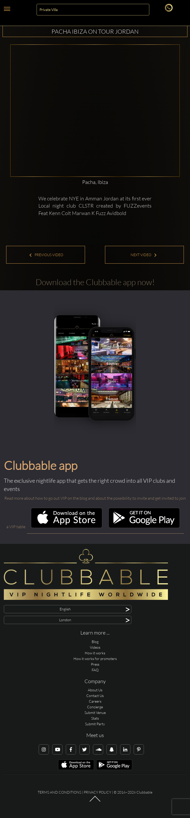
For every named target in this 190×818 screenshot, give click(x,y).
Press (95, 664)
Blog (95, 641)
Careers (95, 701)
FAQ (95, 670)
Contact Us (95, 695)
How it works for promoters (95, 658)
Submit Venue (95, 712)
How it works (95, 653)
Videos (95, 647)
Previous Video (46, 255)
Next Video (144, 255)
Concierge (95, 707)
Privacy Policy (97, 792)
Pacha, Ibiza (95, 182)
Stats (95, 718)
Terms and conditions (59, 792)
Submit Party (95, 724)
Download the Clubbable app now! (95, 282)
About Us (95, 690)
